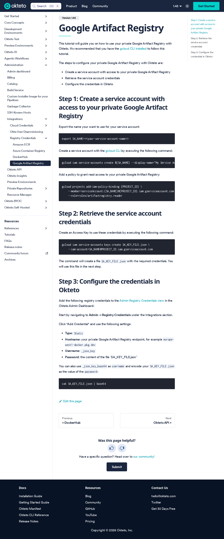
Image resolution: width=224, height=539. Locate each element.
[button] (27, 119)
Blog (85, 6)
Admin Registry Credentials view (141, 301)
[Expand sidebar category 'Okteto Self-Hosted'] (46, 208)
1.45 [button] (175, 6)
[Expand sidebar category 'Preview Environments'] (46, 46)
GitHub (90, 509)
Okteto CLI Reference (34, 515)
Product (71, 6)
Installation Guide (30, 496)
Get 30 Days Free (163, 509)
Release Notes (28, 521)
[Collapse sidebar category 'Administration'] (46, 65)
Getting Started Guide (34, 502)
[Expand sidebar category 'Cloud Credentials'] (46, 125)
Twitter (156, 502)
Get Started (206, 6)
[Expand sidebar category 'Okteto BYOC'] (46, 201)
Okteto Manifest (30, 509)
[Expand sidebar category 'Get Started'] (46, 16)
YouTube (91, 515)
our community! (144, 457)
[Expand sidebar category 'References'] (46, 228)
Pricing (90, 521)
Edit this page (70, 401)
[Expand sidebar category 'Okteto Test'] (46, 39)
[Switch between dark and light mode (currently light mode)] (187, 6)
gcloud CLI (113, 151)
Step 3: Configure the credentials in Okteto (202, 54)
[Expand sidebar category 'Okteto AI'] (46, 52)
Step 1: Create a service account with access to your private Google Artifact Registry (203, 26)
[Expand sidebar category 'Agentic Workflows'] (46, 59)
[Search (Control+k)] (46, 6)
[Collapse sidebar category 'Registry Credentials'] (46, 138)
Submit (117, 467)
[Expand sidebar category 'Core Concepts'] (46, 23)
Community (100, 6)
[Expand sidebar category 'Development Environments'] (46, 31)
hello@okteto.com (163, 496)
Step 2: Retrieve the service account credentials (201, 42)
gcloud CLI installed (133, 49)
